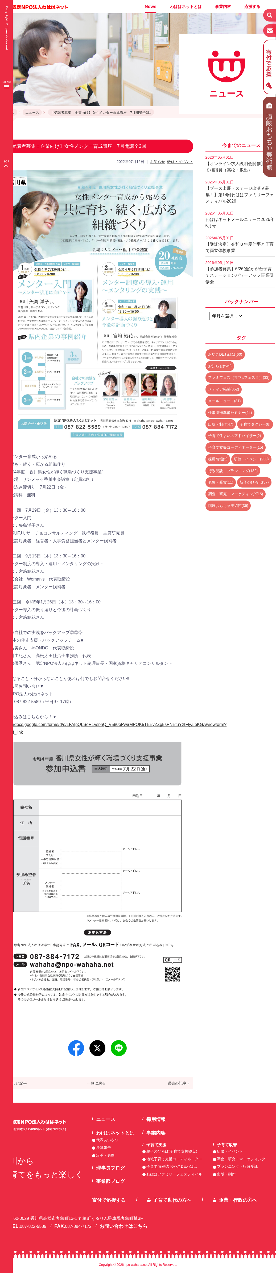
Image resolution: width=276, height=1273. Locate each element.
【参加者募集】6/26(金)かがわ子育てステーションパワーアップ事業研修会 (239, 272)
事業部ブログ (110, 1181)
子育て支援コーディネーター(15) (235, 447)
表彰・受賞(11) (220, 482)
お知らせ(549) (220, 366)
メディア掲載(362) (223, 389)
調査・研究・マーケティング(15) (235, 494)
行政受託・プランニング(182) (233, 471)
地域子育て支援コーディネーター (174, 1159)
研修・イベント (180, 161)
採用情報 (156, 1119)
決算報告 (103, 1147)
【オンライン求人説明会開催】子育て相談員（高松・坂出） (239, 163)
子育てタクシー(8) (255, 424)
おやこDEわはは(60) (225, 354)
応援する (252, 6)
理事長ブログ (110, 1168)
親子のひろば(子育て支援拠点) (171, 1151)
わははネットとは (186, 6)
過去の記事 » (179, 1083)
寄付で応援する (109, 1200)
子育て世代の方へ (172, 1200)
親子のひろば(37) (254, 482)
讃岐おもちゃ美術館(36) (228, 505)
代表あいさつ (107, 1140)
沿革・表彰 (105, 1155)
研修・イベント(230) (251, 459)
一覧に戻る (96, 1083)
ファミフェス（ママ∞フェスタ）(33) (239, 377)
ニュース (32, 112)
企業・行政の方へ (238, 1200)
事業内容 (223, 6)
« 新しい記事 (16, 1083)
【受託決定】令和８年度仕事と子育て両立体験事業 (239, 244)
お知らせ (157, 161)
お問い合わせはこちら (123, 1226)
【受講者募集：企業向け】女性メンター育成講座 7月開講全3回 (101, 112)
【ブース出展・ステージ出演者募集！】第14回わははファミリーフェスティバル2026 (239, 191)
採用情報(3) (218, 459)
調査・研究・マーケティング (241, 1159)
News (150, 6)
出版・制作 (226, 1174)
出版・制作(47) (220, 424)
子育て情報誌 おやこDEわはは (171, 1166)
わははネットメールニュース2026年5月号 (240, 219)
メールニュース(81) (224, 401)
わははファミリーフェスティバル (174, 1174)
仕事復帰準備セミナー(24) (230, 412)
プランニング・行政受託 (237, 1166)
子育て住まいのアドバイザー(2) (234, 436)
